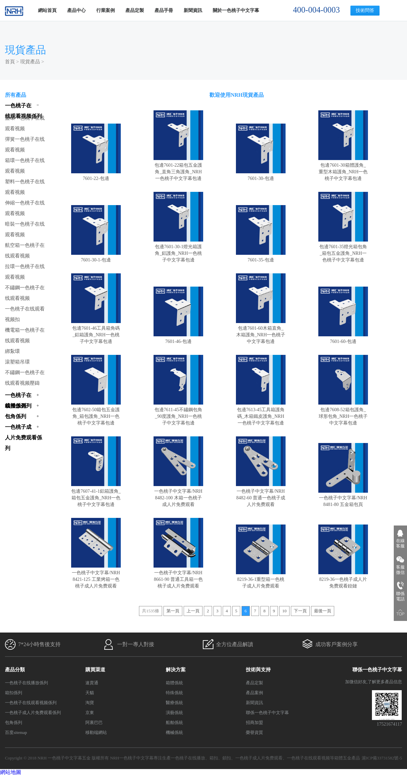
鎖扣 (226, 757)
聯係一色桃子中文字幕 (267, 712)
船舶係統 (174, 722)
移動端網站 (96, 732)
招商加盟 (254, 722)
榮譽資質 (254, 732)
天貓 (89, 692)
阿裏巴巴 (94, 722)
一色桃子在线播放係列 (26, 682)
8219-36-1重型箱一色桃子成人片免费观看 (261, 579)
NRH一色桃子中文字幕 (132, 757)
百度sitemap (16, 732)
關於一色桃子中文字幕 (236, 10)
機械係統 (174, 732)
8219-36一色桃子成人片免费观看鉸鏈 (343, 579)
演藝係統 (174, 712)
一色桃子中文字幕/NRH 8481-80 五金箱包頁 (343, 498)
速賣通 (91, 682)
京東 (89, 712)
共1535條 (150, 610)
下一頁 (300, 610)
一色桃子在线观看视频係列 (31, 702)
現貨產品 (30, 61)
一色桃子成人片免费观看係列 (33, 712)
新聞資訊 (193, 10)
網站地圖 (10, 772)
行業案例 (105, 10)
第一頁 (172, 610)
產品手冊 (164, 10)
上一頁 (193, 610)
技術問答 (365, 10)
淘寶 (89, 702)
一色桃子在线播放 (188, 757)
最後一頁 (322, 610)
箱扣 (213, 757)
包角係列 (13, 722)
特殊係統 (174, 692)
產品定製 (134, 10)
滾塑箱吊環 (17, 361)
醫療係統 (174, 702)
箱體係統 (174, 682)
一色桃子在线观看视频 (308, 757)
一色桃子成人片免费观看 (259, 757)
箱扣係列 (13, 692)
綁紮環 (12, 351)
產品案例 (254, 692)
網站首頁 (47, 10)
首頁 (10, 61)
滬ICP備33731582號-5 (382, 757)
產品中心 (76, 10)
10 (284, 610)
